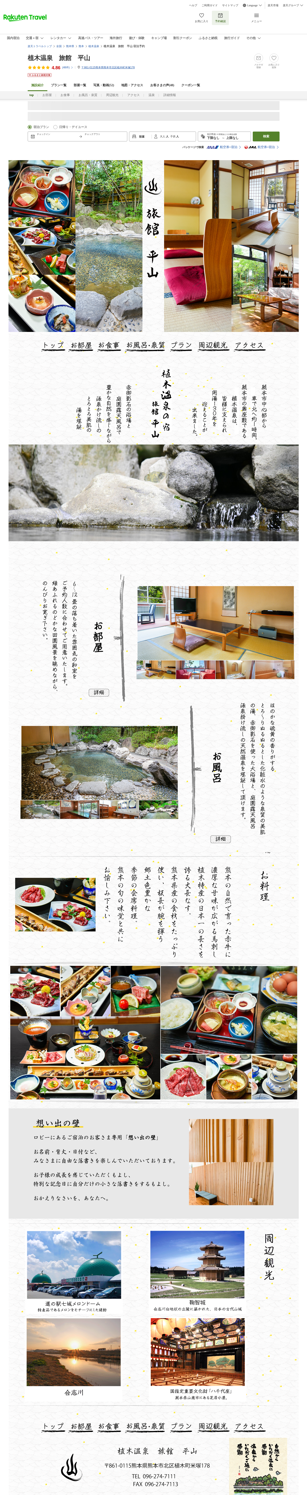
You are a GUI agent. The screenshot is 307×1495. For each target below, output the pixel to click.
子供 (173, 136)
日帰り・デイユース (73, 127)
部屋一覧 (80, 85)
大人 (163, 136)
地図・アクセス (132, 85)
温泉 (151, 95)
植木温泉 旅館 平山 (59, 58)
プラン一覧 (59, 85)
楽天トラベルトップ (40, 46)
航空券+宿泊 (222, 147)
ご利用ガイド (210, 5)
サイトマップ (230, 5)
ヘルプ (193, 5)
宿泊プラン (41, 127)
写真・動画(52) (103, 85)
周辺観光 (112, 95)
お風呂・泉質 (88, 95)
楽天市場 (273, 5)
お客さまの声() (162, 85)
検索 (266, 136)
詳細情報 (169, 95)
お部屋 (47, 95)
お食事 (65, 95)
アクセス (133, 95)
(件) (67, 67)
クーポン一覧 (190, 85)
